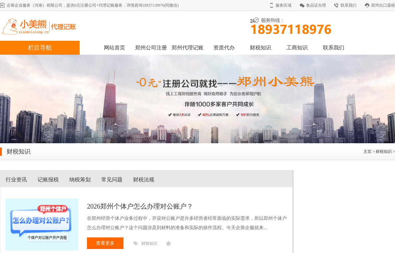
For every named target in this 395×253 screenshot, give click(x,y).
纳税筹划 (80, 179)
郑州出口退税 (383, 5)
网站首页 (114, 47)
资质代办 (224, 47)
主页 (367, 151)
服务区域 (283, 5)
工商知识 (297, 47)
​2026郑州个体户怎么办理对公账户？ (140, 206)
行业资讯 (16, 179)
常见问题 (111, 179)
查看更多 (105, 243)
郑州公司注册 (151, 47)
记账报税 (48, 179)
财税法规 (143, 179)
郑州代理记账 (187, 47)
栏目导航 (40, 47)
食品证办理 (316, 5)
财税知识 (260, 47)
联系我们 (348, 5)
